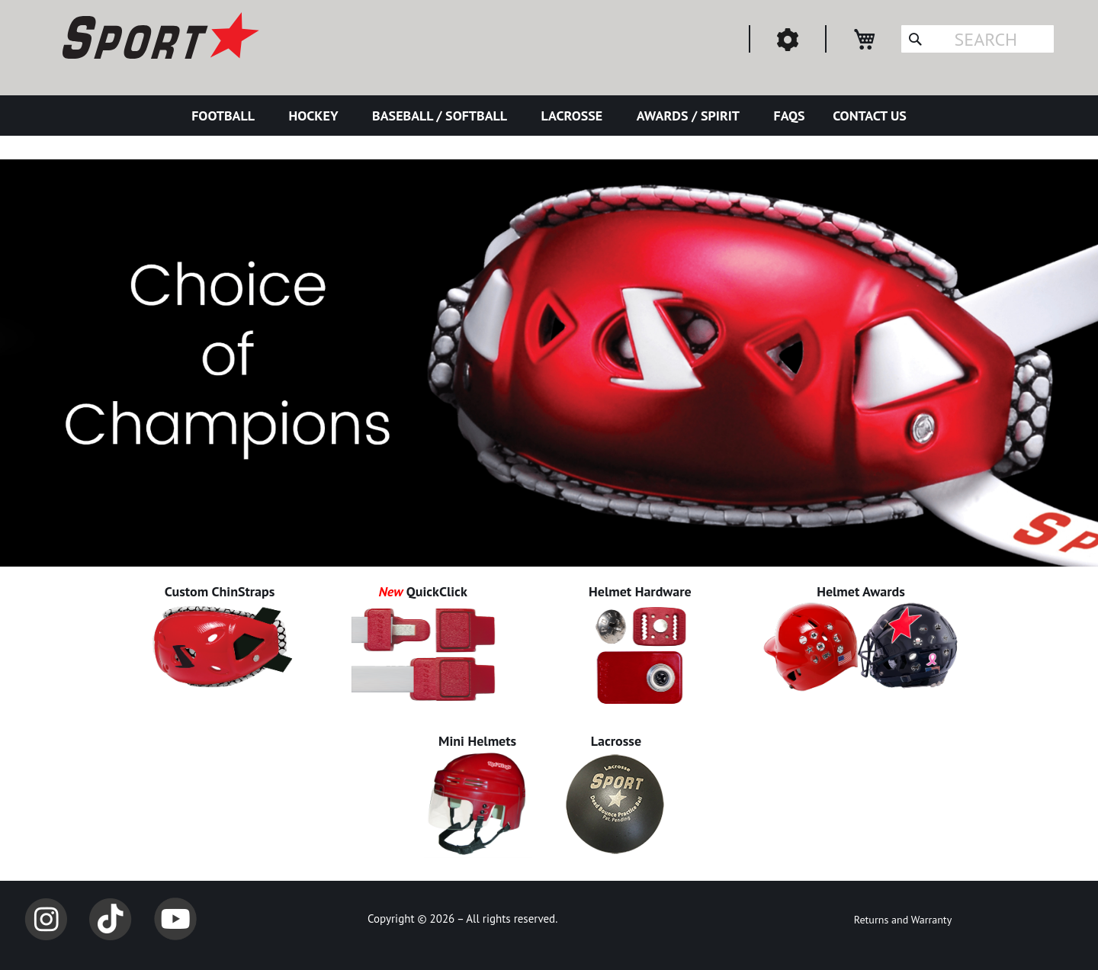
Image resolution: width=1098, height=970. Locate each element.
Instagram (46, 919)
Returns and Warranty (903, 920)
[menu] (549, 115)
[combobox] (977, 39)
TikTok (110, 919)
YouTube (175, 919)
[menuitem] (226, 115)
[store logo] (158, 38)
